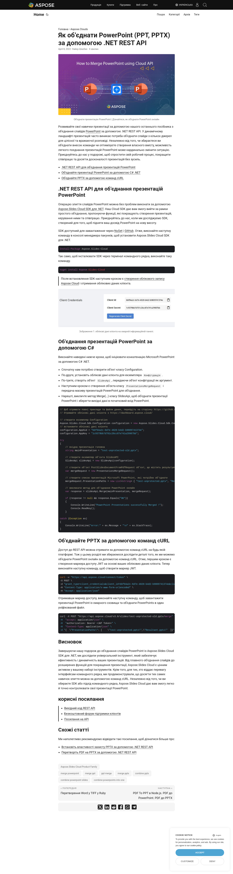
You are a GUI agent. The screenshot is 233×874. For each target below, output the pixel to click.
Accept (199, 852)
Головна (63, 29)
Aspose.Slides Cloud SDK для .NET (80, 209)
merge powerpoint (70, 773)
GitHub (129, 230)
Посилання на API (76, 719)
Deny (212, 861)
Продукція (96, 5)
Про (155, 5)
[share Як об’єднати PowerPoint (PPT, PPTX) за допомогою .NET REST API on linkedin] (107, 808)
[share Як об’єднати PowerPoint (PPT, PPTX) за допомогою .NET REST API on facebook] (120, 808)
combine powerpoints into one (109, 780)
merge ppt (90, 773)
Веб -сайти (142, 5)
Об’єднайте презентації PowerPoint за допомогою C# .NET (100, 172)
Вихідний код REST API (79, 708)
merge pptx (123, 773)
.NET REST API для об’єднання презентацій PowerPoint (98, 167)
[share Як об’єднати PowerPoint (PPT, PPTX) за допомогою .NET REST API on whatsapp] (127, 808)
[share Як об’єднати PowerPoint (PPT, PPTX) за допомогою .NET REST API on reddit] (113, 808)
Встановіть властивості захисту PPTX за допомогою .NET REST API (107, 747)
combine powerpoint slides (74, 780)
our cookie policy (194, 845)
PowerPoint (93, 131)
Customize (187, 861)
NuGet (118, 230)
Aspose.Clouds (79, 29)
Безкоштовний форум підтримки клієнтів (92, 713)
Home (39, 14)
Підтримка (125, 5)
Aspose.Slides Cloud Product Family (79, 766)
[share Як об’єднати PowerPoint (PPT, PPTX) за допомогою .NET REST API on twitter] (100, 808)
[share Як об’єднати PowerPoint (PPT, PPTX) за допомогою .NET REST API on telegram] (134, 808)
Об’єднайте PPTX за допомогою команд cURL (92, 178)
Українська (183, 4)
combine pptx (142, 773)
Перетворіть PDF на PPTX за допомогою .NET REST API (98, 752)
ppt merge (106, 773)
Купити (110, 5)
